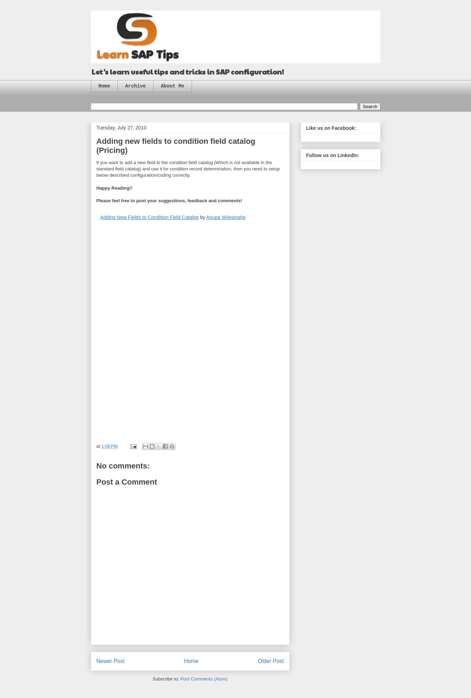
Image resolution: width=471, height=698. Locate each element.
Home (104, 86)
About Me (172, 86)
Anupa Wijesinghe (226, 217)
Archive (135, 86)
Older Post (271, 661)
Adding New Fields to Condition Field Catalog (149, 217)
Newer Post (111, 661)
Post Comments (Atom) (204, 679)
